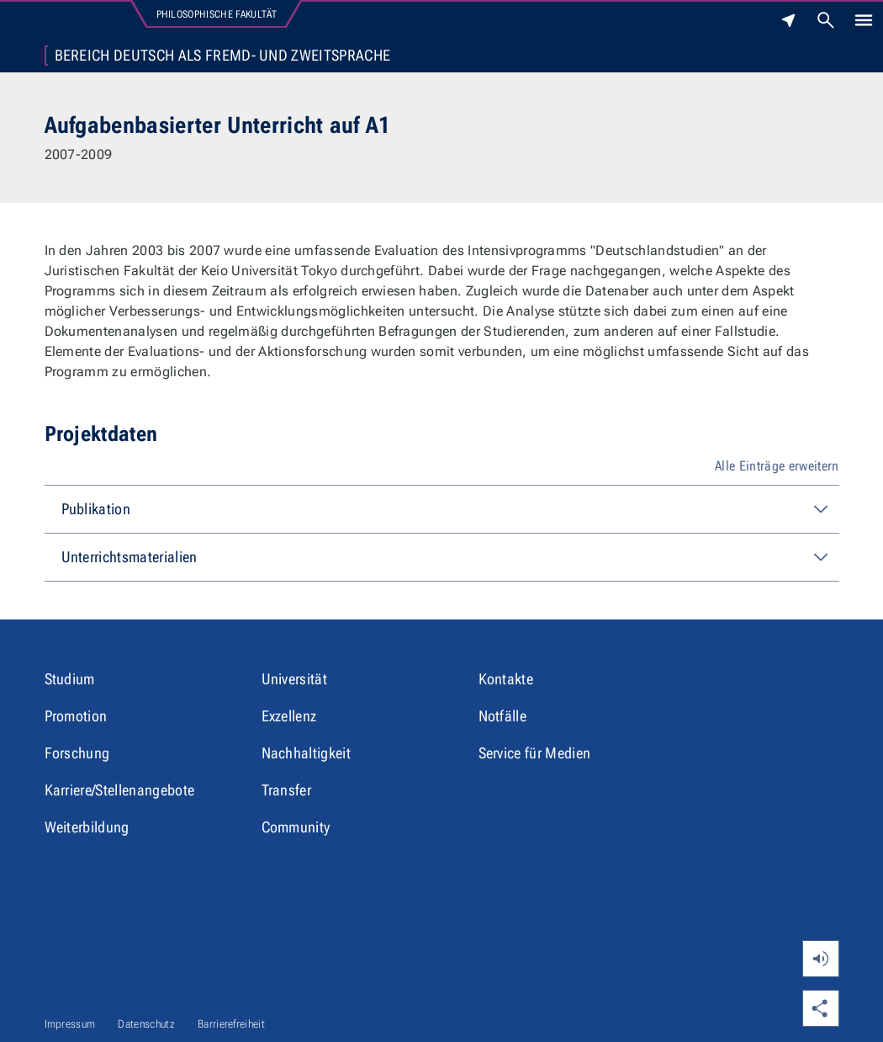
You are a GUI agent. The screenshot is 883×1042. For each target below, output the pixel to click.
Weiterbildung (87, 827)
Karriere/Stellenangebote (120, 790)
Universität (295, 679)
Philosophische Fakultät (216, 14)
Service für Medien (535, 753)
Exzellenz (289, 716)
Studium (70, 679)
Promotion (76, 716)
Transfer (287, 790)
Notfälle (503, 716)
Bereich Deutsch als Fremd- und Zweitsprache (223, 55)
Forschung (77, 753)
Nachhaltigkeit (306, 753)
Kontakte (506, 679)
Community (296, 827)
